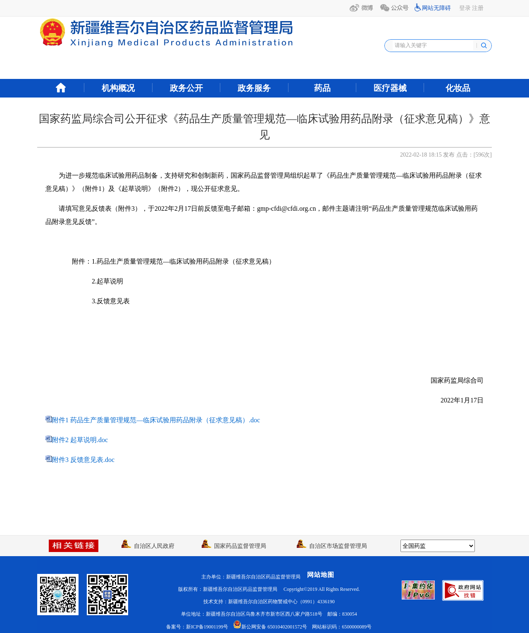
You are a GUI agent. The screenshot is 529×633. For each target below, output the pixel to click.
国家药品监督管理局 (234, 546)
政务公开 (186, 88)
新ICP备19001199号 (207, 627)
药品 (322, 88)
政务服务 (254, 88)
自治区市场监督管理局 (332, 546)
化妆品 (458, 88)
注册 (478, 8)
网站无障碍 (436, 8)
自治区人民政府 (148, 546)
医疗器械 (390, 88)
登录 (465, 8)
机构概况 (118, 88)
